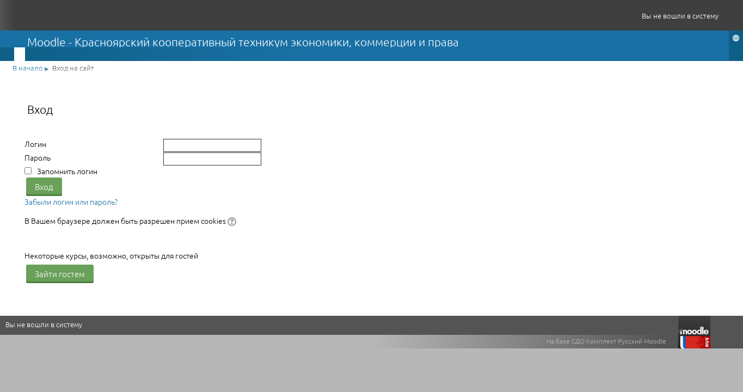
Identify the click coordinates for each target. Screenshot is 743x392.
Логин (35, 143)
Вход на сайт (73, 68)
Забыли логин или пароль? (71, 201)
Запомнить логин (67, 171)
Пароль (37, 157)
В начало (28, 68)
